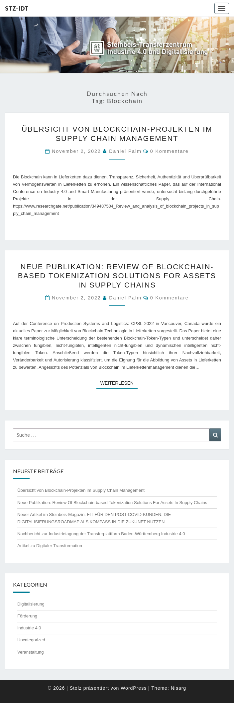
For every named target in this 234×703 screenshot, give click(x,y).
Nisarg (178, 688)
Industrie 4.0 (29, 627)
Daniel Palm (125, 151)
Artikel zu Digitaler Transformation (49, 545)
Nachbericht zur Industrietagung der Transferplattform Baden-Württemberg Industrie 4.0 (101, 533)
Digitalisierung (31, 604)
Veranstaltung (30, 652)
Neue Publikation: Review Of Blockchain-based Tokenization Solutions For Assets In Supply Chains (117, 276)
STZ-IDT (17, 8)
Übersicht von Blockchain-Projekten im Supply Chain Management (81, 490)
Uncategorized (31, 639)
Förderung (27, 615)
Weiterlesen (119, 382)
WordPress (134, 688)
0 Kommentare (169, 151)
